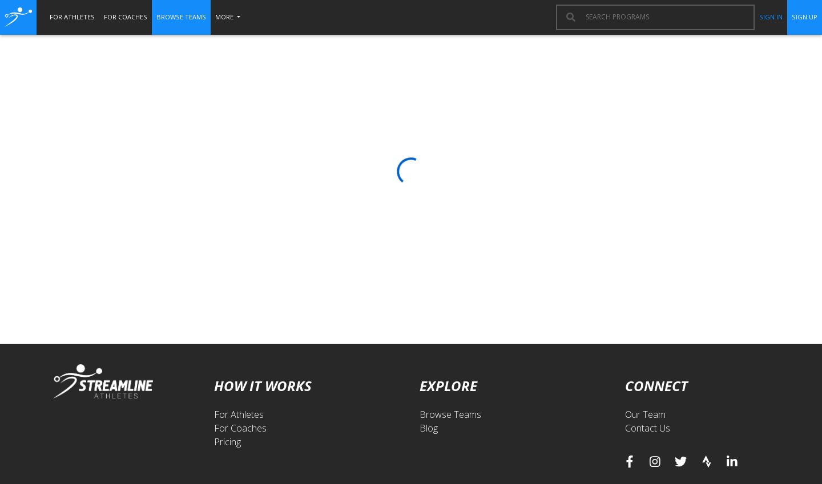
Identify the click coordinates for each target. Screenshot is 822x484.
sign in (771, 17)
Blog (429, 428)
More (225, 17)
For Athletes (239, 414)
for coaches (125, 17)
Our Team (645, 414)
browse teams (181, 17)
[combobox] (664, 17)
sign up (804, 17)
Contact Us (647, 428)
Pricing (227, 442)
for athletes (72, 17)
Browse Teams (450, 414)
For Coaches (240, 428)
